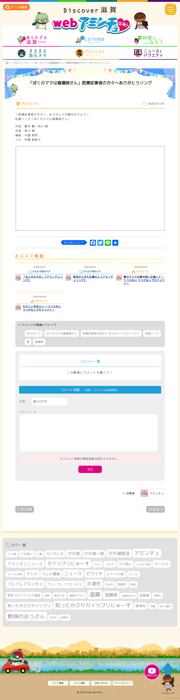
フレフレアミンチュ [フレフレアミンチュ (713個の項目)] (25, 584)
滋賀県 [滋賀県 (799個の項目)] (111, 595)
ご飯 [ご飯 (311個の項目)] (39, 554)
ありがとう (34, 333)
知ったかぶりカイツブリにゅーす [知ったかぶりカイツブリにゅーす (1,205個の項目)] (93, 605)
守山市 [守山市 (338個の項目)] (109, 584)
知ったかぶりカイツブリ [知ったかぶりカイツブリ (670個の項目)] (29, 605)
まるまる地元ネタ (31, 53)
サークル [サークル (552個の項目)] (161, 563)
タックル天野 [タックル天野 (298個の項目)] (14, 574)
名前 (22, 401)
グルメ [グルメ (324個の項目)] (97, 564)
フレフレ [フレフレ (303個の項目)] (133, 574)
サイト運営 (79, 683)
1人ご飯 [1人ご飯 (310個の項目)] (11, 554)
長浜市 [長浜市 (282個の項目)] (53, 617)
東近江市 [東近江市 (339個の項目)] (59, 595)
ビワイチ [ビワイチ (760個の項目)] (94, 573)
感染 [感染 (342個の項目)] (133, 584)
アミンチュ (157, 493)
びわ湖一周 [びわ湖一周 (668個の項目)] (94, 553)
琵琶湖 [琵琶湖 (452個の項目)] (144, 595)
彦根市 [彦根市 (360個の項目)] (122, 584)
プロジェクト (90, 53)
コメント (28, 412)
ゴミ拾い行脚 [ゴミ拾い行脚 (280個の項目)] (143, 564)
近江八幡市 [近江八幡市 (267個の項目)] (165, 606)
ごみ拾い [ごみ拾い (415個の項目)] (27, 554)
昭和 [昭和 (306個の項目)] (47, 595)
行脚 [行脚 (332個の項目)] (152, 606)
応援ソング (152, 333)
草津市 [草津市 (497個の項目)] (140, 606)
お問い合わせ (101, 683)
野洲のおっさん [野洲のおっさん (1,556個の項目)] (26, 616)
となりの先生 (90, 40)
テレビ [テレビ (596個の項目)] (32, 573)
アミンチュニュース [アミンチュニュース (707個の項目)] (25, 564)
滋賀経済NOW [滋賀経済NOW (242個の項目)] (128, 595)
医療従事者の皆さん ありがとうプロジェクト (111, 333)
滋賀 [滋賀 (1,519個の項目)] (94, 594)
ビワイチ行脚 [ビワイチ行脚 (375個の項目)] (115, 574)
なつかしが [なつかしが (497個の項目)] (55, 553)
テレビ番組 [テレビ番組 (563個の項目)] (51, 573)
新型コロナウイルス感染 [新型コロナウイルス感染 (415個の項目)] (23, 595)
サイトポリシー (122, 683)
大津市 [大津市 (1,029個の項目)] (94, 583)
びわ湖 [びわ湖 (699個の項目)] (74, 553)
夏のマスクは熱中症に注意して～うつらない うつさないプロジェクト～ (144, 280)
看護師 (39, 342)
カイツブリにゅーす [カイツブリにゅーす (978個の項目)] (68, 563)
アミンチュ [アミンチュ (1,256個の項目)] (146, 553)
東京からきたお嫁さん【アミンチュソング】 (93, 278)
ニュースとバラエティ (148, 53)
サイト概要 (58, 683)
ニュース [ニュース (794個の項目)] (73, 573)
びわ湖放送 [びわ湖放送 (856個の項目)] (119, 553)
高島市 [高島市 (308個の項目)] (64, 617)
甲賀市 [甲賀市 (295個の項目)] (157, 595)
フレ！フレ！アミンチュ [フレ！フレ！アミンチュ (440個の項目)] (64, 584)
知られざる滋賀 (31, 40)
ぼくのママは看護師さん (61, 333)
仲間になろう (148, 40)
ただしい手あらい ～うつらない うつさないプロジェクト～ (42, 308)
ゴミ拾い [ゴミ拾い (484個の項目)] (125, 564)
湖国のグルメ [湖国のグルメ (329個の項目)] (77, 595)
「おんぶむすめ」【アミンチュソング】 (43, 278)
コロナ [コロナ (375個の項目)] (110, 564)
